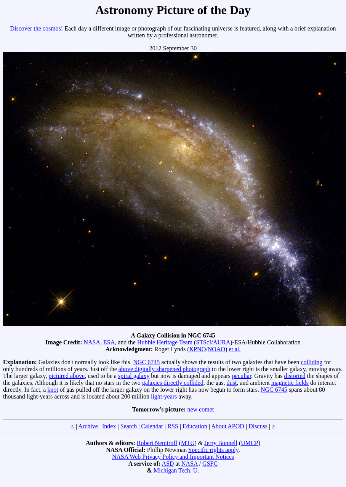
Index (109, 426)
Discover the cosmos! (36, 28)
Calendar (152, 426)
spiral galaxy (133, 376)
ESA (109, 342)
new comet (200, 409)
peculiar (241, 376)
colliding (311, 362)
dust (232, 382)
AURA (221, 342)
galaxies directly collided (172, 382)
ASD (168, 463)
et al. (234, 349)
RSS (172, 426)
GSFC (210, 463)
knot (52, 389)
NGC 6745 (146, 362)
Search (128, 426)
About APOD (227, 426)
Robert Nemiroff (157, 443)
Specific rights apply (213, 450)
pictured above (67, 376)
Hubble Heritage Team (164, 342)
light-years (164, 396)
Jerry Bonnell (220, 443)
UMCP (249, 443)
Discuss (258, 426)
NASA (91, 342)
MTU (188, 443)
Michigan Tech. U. (176, 470)
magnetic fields (290, 382)
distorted (295, 376)
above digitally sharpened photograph (164, 369)
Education (195, 426)
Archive (88, 426)
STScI (203, 342)
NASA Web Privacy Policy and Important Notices (173, 456)
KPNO (197, 349)
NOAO (216, 349)
